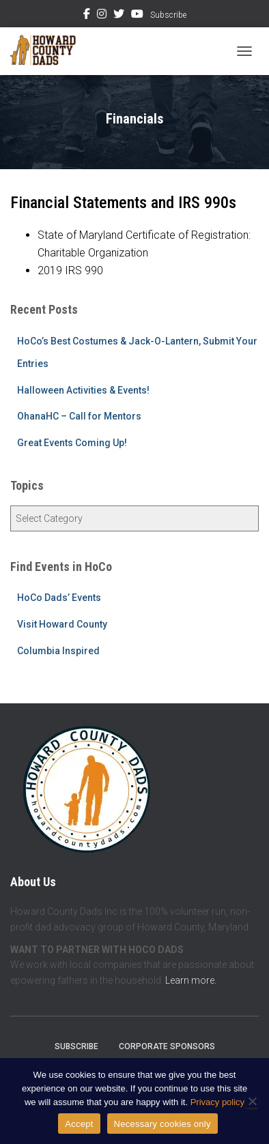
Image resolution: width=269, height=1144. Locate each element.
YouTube (137, 15)
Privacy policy (217, 1102)
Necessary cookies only (162, 1124)
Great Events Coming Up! (72, 442)
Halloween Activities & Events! (83, 390)
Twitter (118, 15)
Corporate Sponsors (167, 1046)
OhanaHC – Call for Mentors (79, 416)
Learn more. (190, 980)
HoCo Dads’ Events (59, 597)
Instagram (102, 15)
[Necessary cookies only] (252, 1101)
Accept (79, 1124)
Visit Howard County (62, 624)
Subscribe (168, 15)
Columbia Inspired (58, 650)
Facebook (86, 15)
